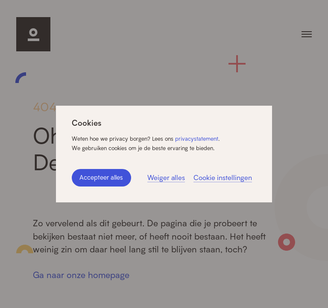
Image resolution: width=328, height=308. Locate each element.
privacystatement (196, 138)
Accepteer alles (101, 177)
